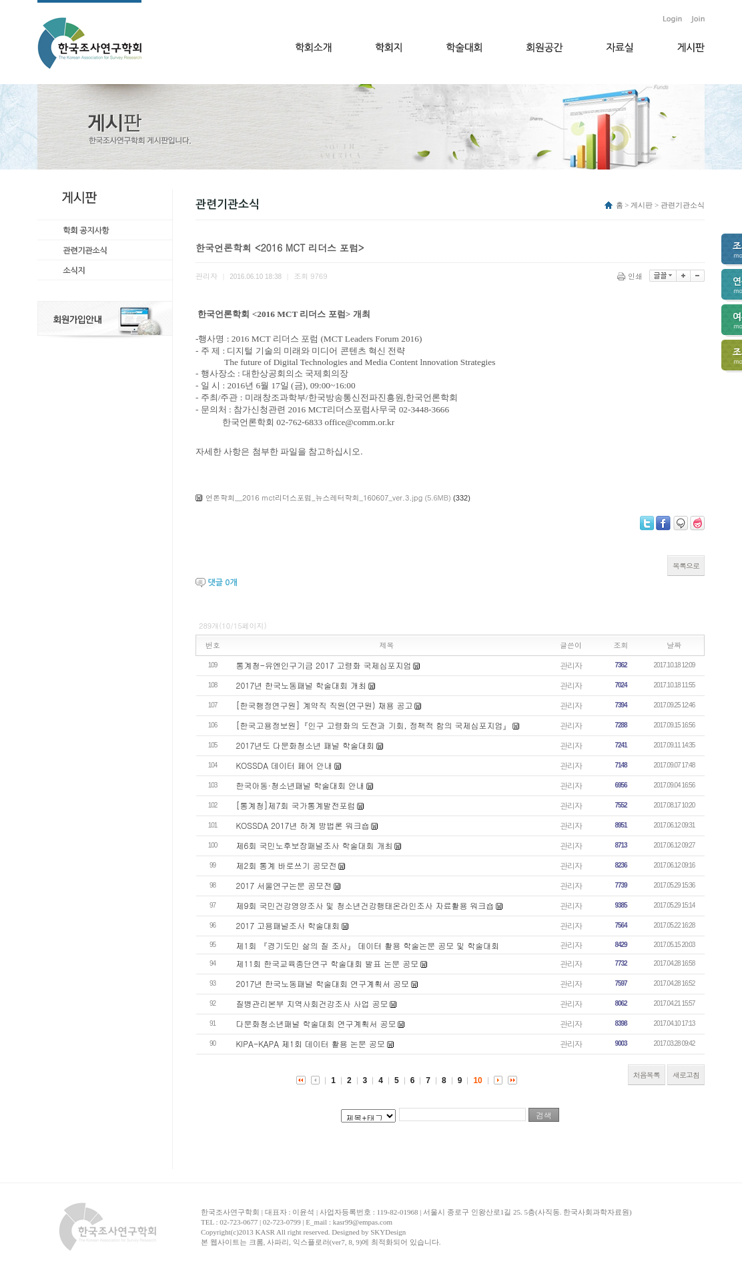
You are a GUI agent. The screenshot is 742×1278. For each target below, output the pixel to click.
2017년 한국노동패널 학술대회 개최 (301, 685)
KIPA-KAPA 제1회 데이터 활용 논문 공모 (310, 1043)
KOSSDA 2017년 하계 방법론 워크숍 (303, 825)
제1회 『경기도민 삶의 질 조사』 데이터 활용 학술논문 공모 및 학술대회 (368, 945)
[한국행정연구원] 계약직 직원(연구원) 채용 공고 (324, 705)
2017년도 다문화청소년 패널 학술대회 (305, 745)
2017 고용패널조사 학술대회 (288, 925)
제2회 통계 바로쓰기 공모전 (286, 865)
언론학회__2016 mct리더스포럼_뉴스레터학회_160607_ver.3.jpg (314, 498)
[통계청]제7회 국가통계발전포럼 (296, 805)
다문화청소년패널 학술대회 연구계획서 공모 (316, 1023)
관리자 (571, 665)
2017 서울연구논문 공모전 (284, 885)
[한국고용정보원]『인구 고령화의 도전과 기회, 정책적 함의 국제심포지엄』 (373, 725)
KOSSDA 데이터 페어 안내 (284, 765)
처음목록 (646, 1075)
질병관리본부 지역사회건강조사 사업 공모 (312, 1003)
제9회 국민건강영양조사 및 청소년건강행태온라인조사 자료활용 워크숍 (365, 905)
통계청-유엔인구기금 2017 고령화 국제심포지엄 (324, 665)
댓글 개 (222, 583)
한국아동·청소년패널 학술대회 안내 (300, 785)
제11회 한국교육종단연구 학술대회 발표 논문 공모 (327, 963)
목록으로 (686, 566)
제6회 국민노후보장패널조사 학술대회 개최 (314, 845)
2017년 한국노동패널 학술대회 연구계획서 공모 (323, 983)
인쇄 (631, 276)
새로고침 (686, 1075)
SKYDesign (388, 1232)
